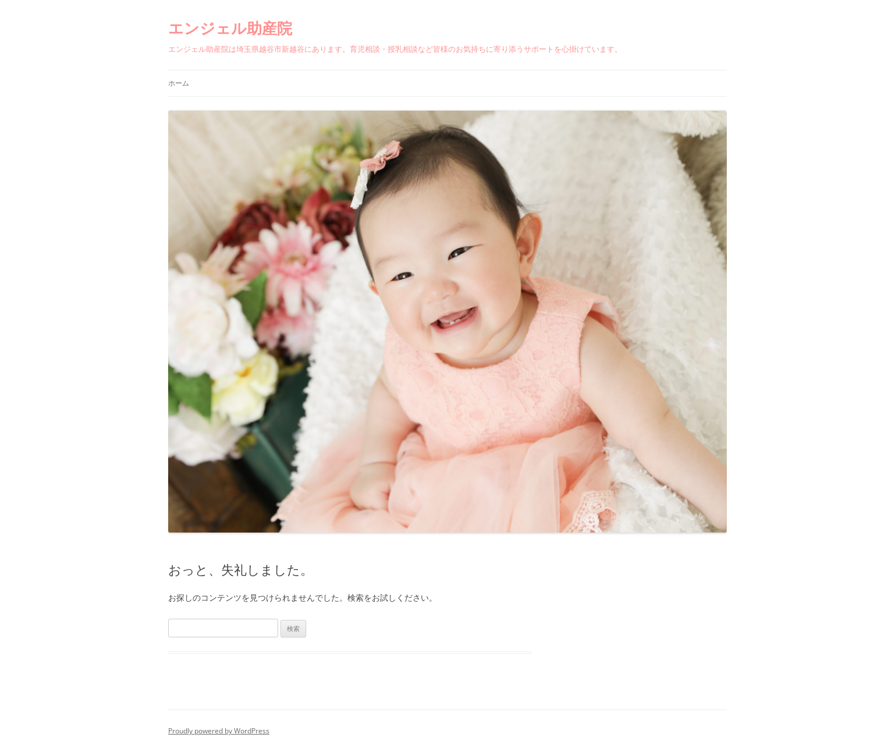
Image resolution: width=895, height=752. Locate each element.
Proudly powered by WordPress (218, 731)
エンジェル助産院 (230, 27)
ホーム (178, 83)
